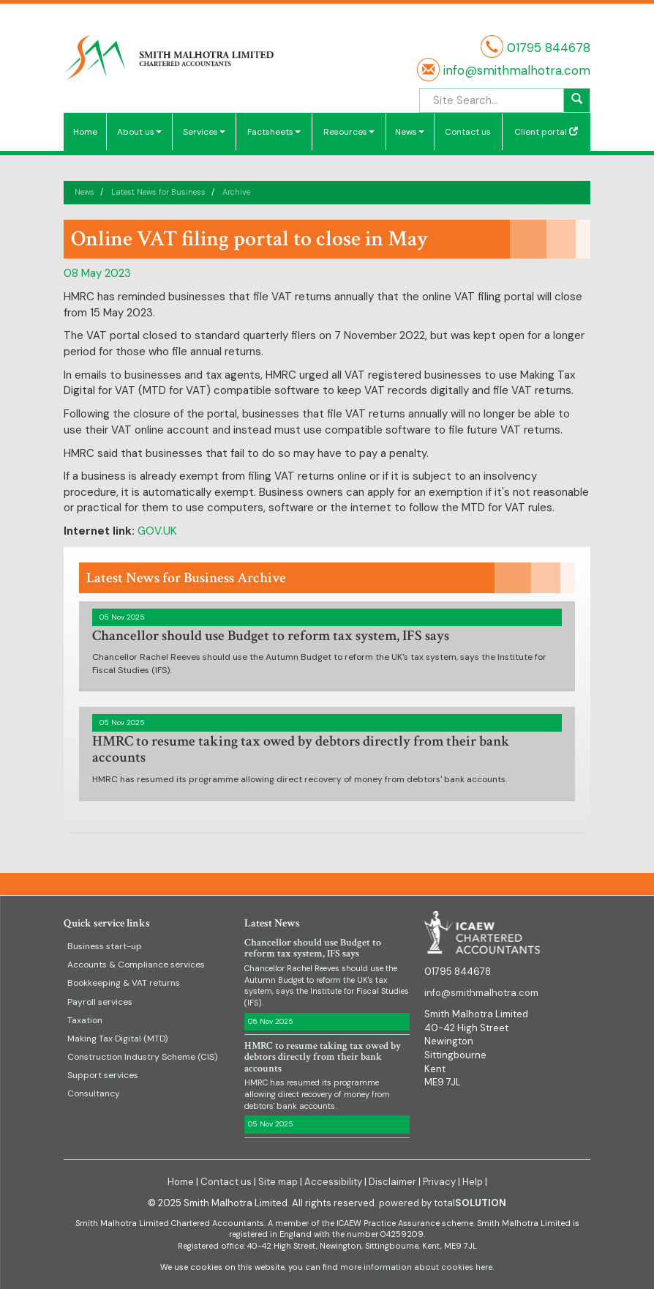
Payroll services (99, 1002)
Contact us (468, 132)
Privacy (439, 1181)
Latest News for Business (158, 192)
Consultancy (93, 1093)
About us (139, 132)
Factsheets (274, 132)
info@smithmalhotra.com (515, 70)
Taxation (84, 1020)
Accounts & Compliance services (136, 964)
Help (472, 1181)
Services (204, 132)
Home (85, 132)
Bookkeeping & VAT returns (123, 983)
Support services (102, 1075)
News (409, 132)
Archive (236, 192)
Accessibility (333, 1181)
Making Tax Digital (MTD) (117, 1038)
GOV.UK (157, 531)
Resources (349, 132)
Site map (278, 1181)
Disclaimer (392, 1181)
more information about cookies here (416, 1267)
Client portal (546, 132)
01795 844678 (548, 48)
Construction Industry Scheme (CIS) (142, 1057)
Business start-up (104, 946)
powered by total (442, 1203)
